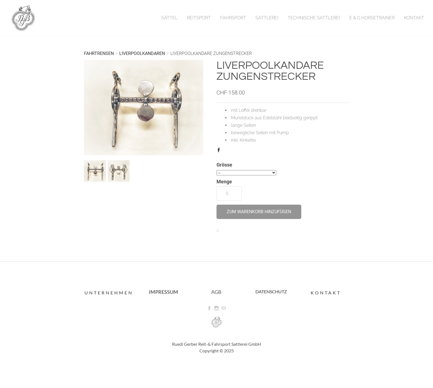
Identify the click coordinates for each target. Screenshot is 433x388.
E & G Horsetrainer (372, 17)
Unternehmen (109, 292)
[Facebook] (209, 308)
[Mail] (223, 308)
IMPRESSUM (163, 292)
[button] (258, 212)
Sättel (169, 17)
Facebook (219, 151)
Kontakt (414, 17)
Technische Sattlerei (314, 17)
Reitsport (199, 17)
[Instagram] (216, 308)
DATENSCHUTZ (271, 291)
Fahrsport (233, 17)
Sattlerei (266, 17)
